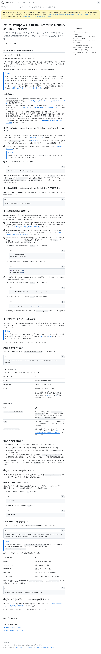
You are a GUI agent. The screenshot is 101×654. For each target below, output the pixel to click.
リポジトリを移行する (49, 7)
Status (30, 647)
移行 (5, 7)
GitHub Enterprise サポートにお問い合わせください (36, 16)
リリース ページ (36, 141)
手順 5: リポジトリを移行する (18, 470)
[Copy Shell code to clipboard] (62, 167)
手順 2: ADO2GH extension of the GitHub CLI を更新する (32, 188)
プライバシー (23, 647)
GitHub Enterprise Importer (16, 7)
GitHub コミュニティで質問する (13, 627)
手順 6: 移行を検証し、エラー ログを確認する (26, 599)
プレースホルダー (9, 369)
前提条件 (8, 94)
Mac (42, 336)
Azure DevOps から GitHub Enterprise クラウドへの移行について (39, 107)
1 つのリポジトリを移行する (15, 522)
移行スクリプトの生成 (13, 348)
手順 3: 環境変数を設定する (17, 210)
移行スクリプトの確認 (13, 441)
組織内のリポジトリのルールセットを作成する (26, 88)
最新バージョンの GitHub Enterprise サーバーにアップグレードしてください (70, 14)
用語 (17, 647)
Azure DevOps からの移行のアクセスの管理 (25, 227)
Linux (50, 336)
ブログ (52, 647)
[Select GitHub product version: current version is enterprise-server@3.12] (27, 2)
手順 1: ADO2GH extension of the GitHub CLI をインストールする (34, 129)
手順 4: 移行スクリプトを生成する (20, 318)
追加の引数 (7, 404)
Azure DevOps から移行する (33, 7)
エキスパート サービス (43, 647)
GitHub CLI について (36, 137)
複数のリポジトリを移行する (15, 482)
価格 (34, 647)
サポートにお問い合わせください (13, 630)
